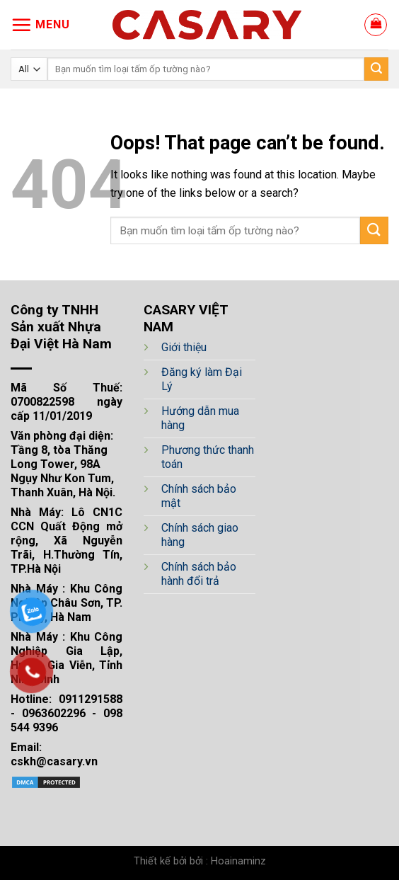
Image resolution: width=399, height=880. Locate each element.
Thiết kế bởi (160, 861)
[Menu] (40, 25)
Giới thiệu (184, 347)
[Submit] (376, 69)
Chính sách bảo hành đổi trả (198, 574)
